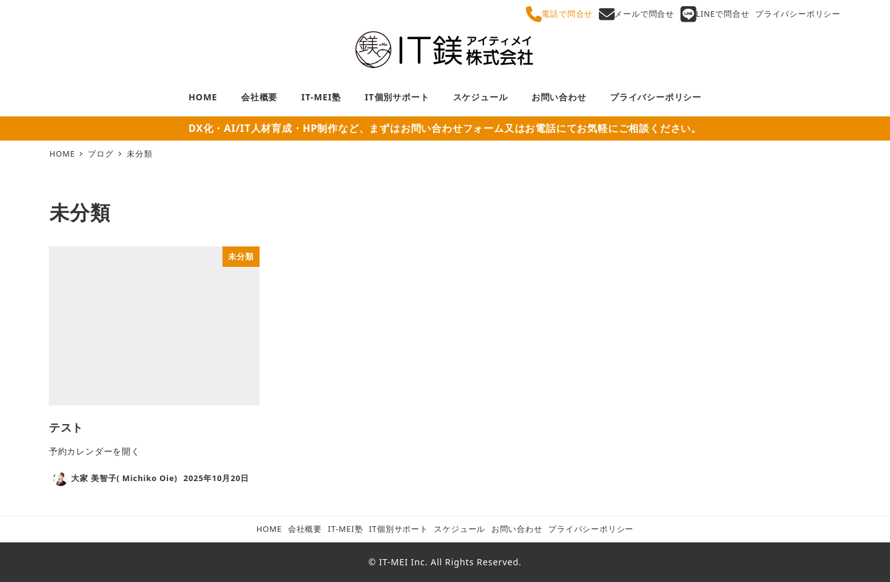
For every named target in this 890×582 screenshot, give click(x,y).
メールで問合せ (636, 14)
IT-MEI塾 (345, 528)
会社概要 (305, 528)
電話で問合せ (559, 14)
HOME (269, 528)
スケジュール (459, 528)
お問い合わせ (517, 528)
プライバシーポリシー (798, 13)
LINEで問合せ (715, 14)
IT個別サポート (398, 528)
